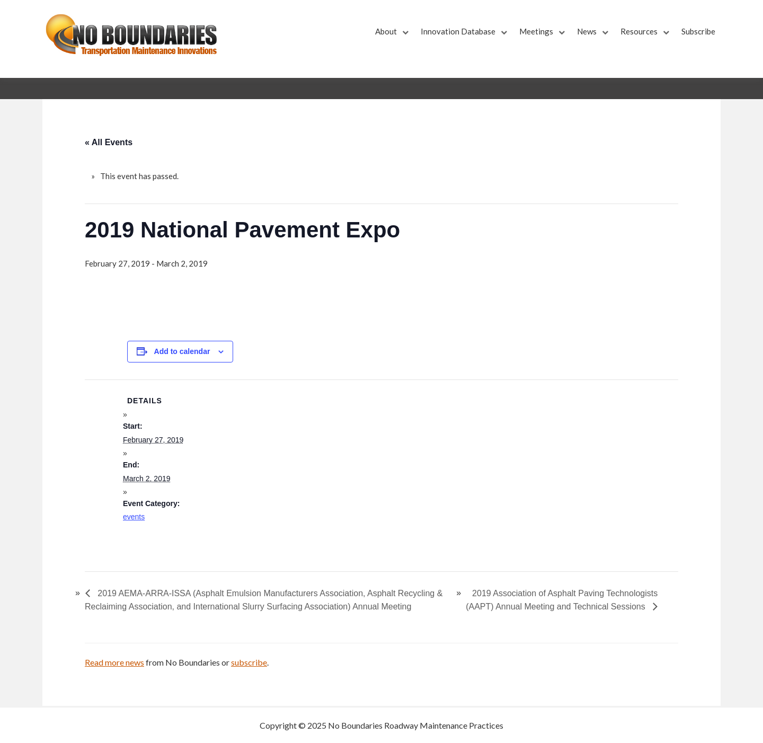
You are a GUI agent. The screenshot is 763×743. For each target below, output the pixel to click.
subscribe (249, 662)
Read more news (114, 662)
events (134, 516)
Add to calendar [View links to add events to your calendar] (182, 351)
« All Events (108, 142)
